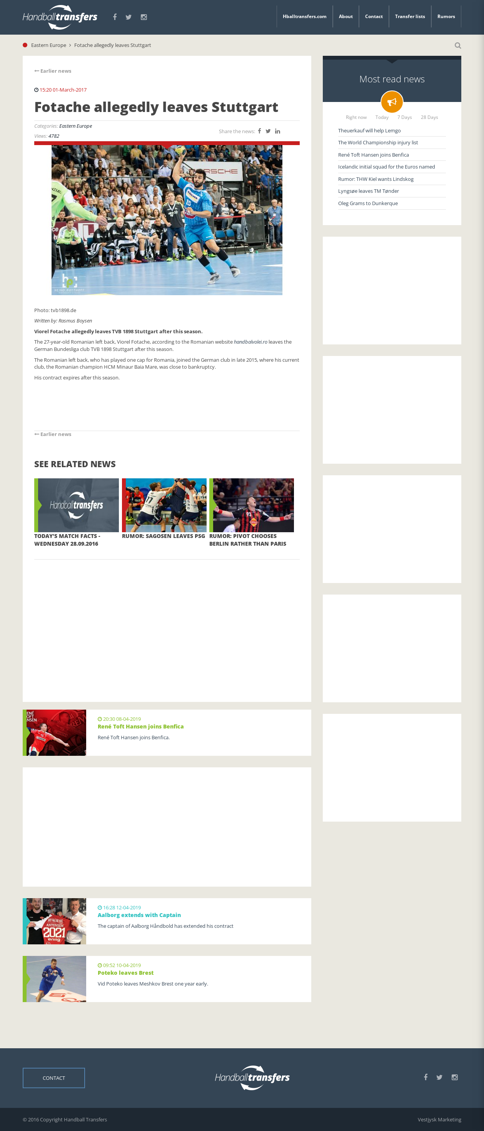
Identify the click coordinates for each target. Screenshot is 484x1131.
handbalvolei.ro (250, 341)
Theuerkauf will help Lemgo (369, 130)
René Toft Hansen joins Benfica (373, 154)
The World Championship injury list (378, 142)
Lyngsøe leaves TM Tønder (368, 190)
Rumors (446, 16)
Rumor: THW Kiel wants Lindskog (376, 178)
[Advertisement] (167, 619)
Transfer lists (410, 16)
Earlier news (52, 70)
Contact (374, 16)
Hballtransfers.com (305, 16)
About (346, 16)
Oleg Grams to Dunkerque (368, 203)
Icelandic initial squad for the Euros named (386, 166)
